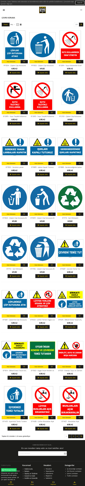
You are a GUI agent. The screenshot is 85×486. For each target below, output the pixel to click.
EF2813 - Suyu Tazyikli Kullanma (42, 116)
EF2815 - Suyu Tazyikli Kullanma (14, 116)
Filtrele (6, 24)
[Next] (81, 25)
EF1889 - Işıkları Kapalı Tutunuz (42, 167)
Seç (12, 24)
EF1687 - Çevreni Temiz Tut (70, 269)
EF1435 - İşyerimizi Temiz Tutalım (15, 421)
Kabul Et (79, 3)
